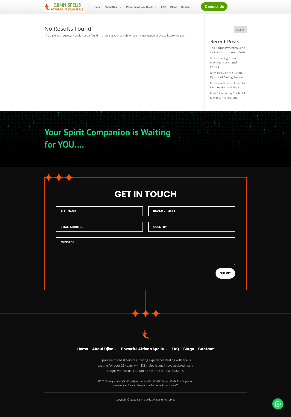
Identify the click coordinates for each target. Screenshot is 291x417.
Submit (225, 273)
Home (97, 7)
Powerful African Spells (139, 7)
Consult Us (214, 6)
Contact (185, 7)
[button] (278, 404)
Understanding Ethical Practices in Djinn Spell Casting (223, 62)
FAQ (163, 7)
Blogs (173, 7)
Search (240, 29)
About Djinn (111, 7)
